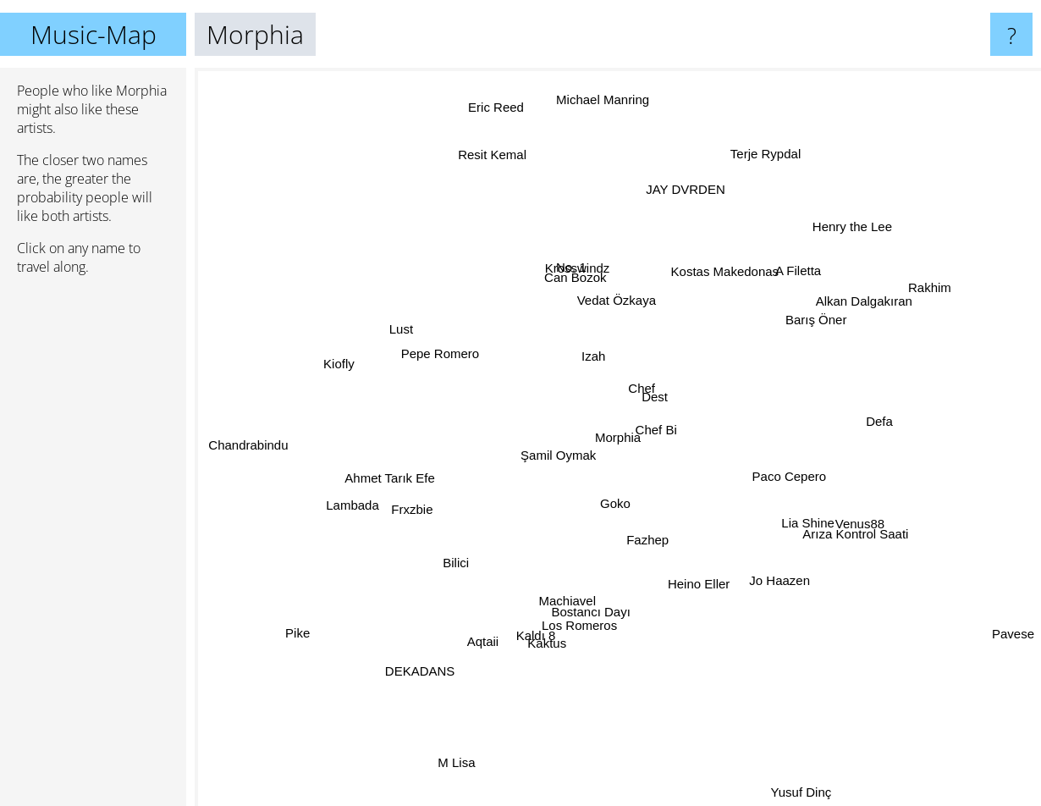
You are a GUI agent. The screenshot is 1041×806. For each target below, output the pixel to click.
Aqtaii (498, 644)
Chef (642, 376)
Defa (859, 423)
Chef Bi (659, 424)
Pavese (1010, 630)
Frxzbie (411, 518)
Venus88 (867, 519)
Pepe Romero (435, 349)
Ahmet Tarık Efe (395, 473)
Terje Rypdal (765, 146)
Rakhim (900, 302)
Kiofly (341, 362)
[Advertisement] (93, 548)
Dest (664, 402)
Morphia (618, 437)
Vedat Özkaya (624, 302)
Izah (579, 345)
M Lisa (465, 744)
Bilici (441, 561)
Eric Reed (498, 128)
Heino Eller (703, 606)
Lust (388, 319)
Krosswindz (580, 264)
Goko (605, 508)
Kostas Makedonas (723, 264)
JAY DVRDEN (679, 213)
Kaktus (559, 628)
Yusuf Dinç (801, 794)
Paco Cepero (801, 472)
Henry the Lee (830, 247)
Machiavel (555, 603)
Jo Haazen (784, 585)
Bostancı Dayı (593, 607)
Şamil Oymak (557, 463)
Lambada (349, 496)
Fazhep (652, 544)
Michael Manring (602, 114)
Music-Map (93, 34)
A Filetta (801, 264)
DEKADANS (439, 649)
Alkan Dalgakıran (844, 312)
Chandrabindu (242, 447)
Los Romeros (565, 640)
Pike (322, 618)
